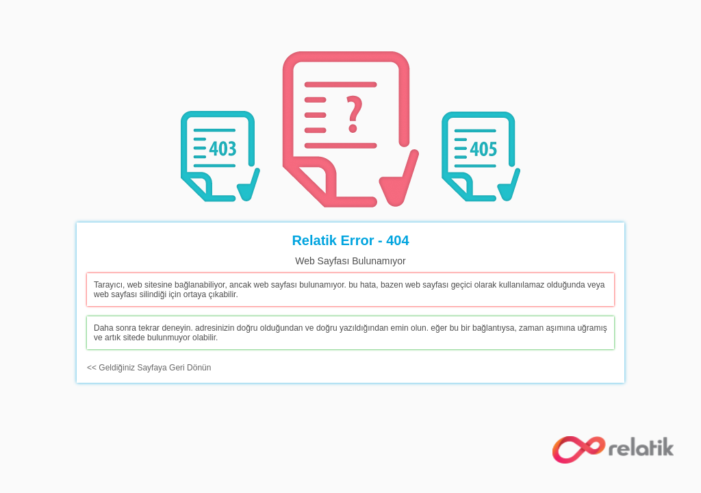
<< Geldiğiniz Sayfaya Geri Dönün (149, 367)
